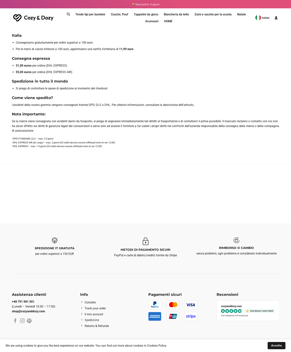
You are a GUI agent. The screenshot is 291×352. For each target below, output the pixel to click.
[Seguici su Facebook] (15, 321)
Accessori (151, 21)
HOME (168, 21)
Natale (241, 14)
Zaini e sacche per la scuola (213, 14)
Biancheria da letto (176, 14)
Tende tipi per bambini (90, 14)
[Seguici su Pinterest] (29, 321)
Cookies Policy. (157, 345)
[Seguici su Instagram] (22, 321)
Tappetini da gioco (146, 14)
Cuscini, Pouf (119, 14)
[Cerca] (68, 14)
